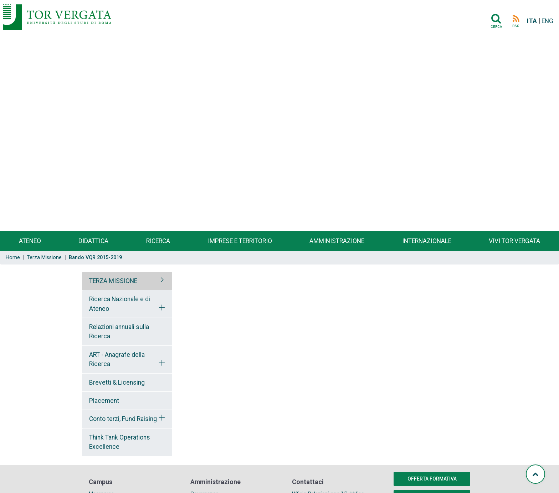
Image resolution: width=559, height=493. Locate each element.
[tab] (127, 281)
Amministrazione (336, 241)
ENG (547, 21)
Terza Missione (44, 258)
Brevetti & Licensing (117, 382)
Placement (104, 400)
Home (13, 258)
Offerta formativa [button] (432, 479)
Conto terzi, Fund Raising (123, 418)
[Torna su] (535, 474)
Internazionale (426, 241)
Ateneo (30, 241)
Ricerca (158, 241)
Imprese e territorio (240, 241)
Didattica (93, 241)
